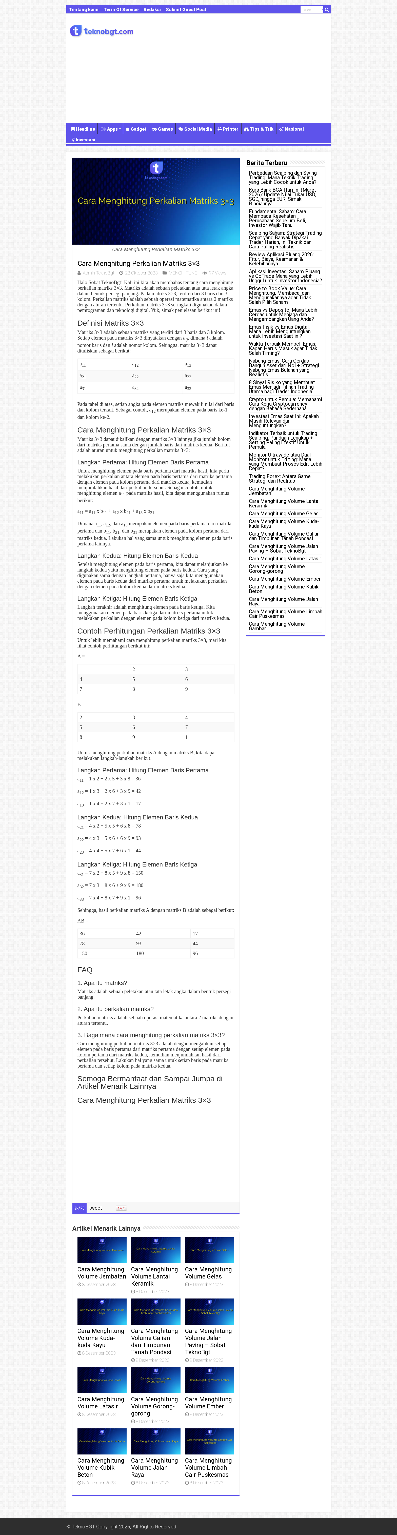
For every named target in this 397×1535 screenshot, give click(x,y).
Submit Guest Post (186, 9)
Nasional (291, 129)
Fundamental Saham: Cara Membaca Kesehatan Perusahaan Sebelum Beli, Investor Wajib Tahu (277, 218)
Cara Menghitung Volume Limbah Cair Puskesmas (208, 1467)
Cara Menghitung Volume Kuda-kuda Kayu (100, 1338)
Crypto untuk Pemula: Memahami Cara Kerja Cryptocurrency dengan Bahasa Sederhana (285, 403)
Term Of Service (121, 9)
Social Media (195, 129)
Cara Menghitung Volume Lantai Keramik (154, 1276)
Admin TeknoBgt (98, 272)
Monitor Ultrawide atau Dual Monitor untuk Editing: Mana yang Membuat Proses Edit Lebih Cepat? (285, 461)
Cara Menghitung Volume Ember (208, 1403)
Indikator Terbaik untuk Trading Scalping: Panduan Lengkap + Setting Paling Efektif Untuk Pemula (283, 440)
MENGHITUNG (183, 272)
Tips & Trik (258, 129)
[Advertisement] (198, 85)
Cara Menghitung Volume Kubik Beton (100, 1467)
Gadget (136, 129)
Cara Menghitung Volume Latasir (100, 1403)
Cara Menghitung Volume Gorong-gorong (154, 1406)
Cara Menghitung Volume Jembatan (101, 1273)
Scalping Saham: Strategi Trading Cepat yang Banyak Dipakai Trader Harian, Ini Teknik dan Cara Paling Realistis (285, 240)
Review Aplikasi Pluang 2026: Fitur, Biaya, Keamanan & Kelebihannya (281, 259)
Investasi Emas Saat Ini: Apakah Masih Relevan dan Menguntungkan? (284, 420)
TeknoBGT (83, 1527)
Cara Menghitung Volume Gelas (208, 1273)
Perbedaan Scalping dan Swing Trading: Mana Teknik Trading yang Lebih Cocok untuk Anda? (283, 177)
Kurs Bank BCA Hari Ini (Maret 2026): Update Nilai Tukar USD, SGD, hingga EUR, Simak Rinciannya (282, 197)
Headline (83, 129)
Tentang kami (83, 9)
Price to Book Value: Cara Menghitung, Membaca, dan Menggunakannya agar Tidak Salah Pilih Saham (280, 295)
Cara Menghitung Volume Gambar (277, 626)
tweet (95, 1208)
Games (162, 129)
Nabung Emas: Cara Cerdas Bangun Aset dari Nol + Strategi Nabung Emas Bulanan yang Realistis (284, 368)
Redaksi (152, 9)
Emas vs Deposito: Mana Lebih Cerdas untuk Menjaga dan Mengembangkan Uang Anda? (283, 314)
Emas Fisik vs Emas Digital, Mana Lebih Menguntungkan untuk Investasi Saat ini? (280, 331)
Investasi (83, 139)
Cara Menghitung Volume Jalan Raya (154, 1467)
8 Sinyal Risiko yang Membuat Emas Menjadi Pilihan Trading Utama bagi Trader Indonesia (282, 387)
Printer (228, 129)
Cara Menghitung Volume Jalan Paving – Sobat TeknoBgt (208, 1341)
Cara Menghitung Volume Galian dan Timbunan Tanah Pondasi (154, 1341)
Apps (109, 129)
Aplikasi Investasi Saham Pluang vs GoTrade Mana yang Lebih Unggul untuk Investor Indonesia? (285, 276)
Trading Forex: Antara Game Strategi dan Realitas (280, 478)
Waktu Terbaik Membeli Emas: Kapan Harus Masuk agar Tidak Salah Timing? (283, 348)
